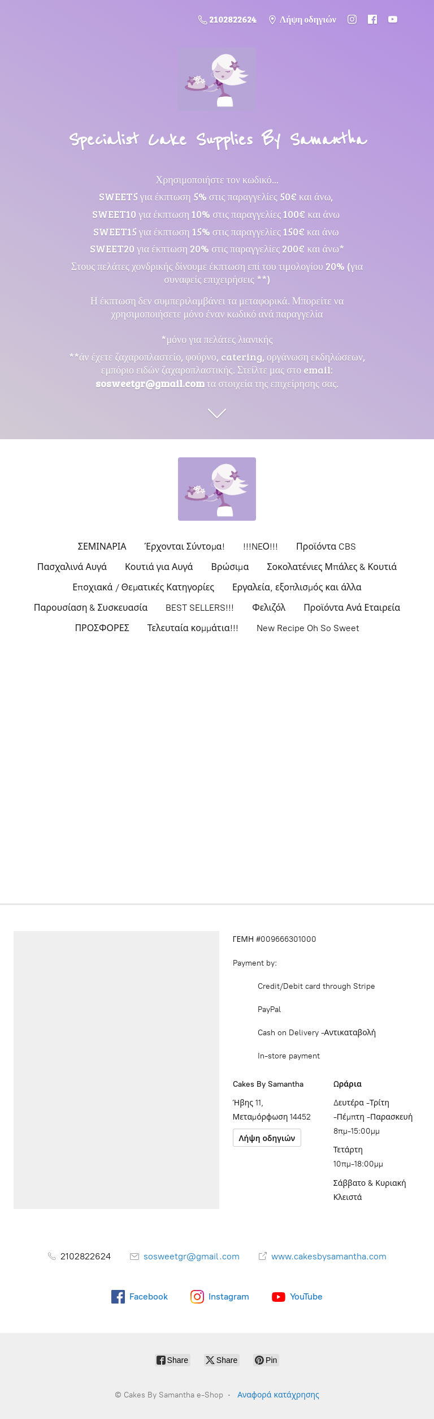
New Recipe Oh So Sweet (308, 628)
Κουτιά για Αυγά (159, 566)
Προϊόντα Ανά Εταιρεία (351, 607)
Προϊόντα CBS (326, 546)
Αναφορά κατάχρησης (278, 1395)
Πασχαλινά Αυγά (72, 566)
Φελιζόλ (268, 607)
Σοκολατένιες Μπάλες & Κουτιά (332, 566)
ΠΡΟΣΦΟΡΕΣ (102, 628)
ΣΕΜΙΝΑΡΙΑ (102, 546)
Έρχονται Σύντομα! (185, 546)
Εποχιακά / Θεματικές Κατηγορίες (143, 587)
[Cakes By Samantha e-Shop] (217, 489)
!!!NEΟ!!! (261, 546)
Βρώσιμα (230, 566)
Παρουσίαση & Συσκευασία (90, 607)
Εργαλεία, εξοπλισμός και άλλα (297, 587)
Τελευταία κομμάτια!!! (192, 628)
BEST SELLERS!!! (200, 607)
